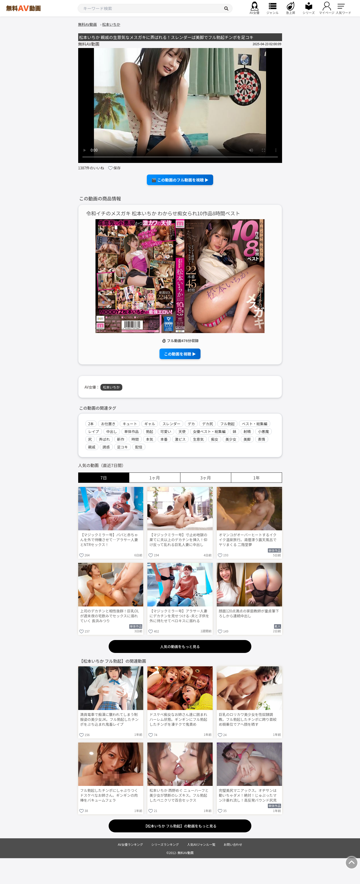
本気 (149, 439)
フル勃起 (227, 423)
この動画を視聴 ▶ (180, 354)
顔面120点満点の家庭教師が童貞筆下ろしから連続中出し (249, 613)
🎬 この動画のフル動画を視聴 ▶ (180, 180)
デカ (191, 423)
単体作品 (131, 431)
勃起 (149, 431)
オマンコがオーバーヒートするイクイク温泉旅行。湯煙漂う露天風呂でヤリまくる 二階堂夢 (248, 539)
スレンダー (171, 423)
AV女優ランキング (130, 844)
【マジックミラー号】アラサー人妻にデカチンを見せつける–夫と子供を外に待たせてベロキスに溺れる (179, 616)
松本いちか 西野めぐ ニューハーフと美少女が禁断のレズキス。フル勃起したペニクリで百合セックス (179, 795)
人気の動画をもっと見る (180, 646)
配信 (138, 446)
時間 (135, 439)
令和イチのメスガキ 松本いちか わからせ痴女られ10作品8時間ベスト (163, 213)
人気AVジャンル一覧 (201, 844)
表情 (261, 439)
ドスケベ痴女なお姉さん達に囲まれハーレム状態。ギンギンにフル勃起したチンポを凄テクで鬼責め (178, 719)
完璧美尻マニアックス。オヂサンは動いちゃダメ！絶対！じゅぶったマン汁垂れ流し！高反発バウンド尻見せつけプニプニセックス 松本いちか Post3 (248, 795)
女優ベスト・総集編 (209, 431)
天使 (182, 431)
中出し (111, 431)
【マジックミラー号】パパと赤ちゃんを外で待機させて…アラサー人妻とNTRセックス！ (109, 539)
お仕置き (108, 423)
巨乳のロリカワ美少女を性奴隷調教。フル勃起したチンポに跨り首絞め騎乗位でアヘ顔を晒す (248, 719)
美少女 (231, 439)
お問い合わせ (233, 844)
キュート (130, 423)
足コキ (122, 446)
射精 (247, 431)
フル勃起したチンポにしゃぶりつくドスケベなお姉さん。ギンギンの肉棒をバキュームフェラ (109, 795)
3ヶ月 (205, 478)
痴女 (214, 439)
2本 (91, 423)
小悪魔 (263, 431)
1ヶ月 (154, 478)
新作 (120, 439)
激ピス (180, 439)
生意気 (198, 439)
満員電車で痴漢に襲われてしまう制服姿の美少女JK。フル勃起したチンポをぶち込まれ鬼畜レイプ (109, 719)
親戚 (91, 446)
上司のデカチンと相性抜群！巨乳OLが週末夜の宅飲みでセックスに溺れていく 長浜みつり (109, 616)
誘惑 (106, 446)
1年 (256, 478)
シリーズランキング (165, 844)
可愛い (166, 431)
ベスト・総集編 (254, 423)
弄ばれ (104, 439)
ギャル (149, 423)
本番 (164, 439)
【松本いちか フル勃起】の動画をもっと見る (180, 825)
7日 (103, 478)
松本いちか (111, 387)
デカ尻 (207, 423)
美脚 (247, 439)
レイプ (93, 431)
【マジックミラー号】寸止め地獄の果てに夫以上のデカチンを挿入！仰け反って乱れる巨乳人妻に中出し (178, 539)
